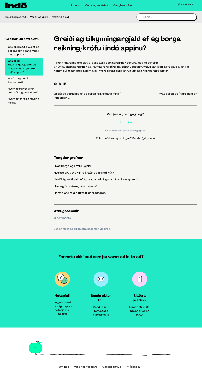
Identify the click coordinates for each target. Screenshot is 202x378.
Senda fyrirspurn (143, 138)
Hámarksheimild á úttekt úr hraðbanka (80, 193)
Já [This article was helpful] (119, 122)
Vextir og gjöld (39, 17)
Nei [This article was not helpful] (130, 122)
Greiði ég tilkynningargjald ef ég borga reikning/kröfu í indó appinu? (22, 66)
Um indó (75, 5)
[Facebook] (55, 84)
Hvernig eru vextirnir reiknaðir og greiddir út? (84, 173)
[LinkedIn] (65, 84)
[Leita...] (167, 17)
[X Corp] (60, 84)
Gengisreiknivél (122, 5)
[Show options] (125, 67)
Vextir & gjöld (60, 17)
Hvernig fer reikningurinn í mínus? (75, 186)
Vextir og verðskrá (96, 5)
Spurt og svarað (15, 17)
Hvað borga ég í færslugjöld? (178, 94)
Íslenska (186, 4)
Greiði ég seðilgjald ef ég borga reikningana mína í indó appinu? (96, 179)
